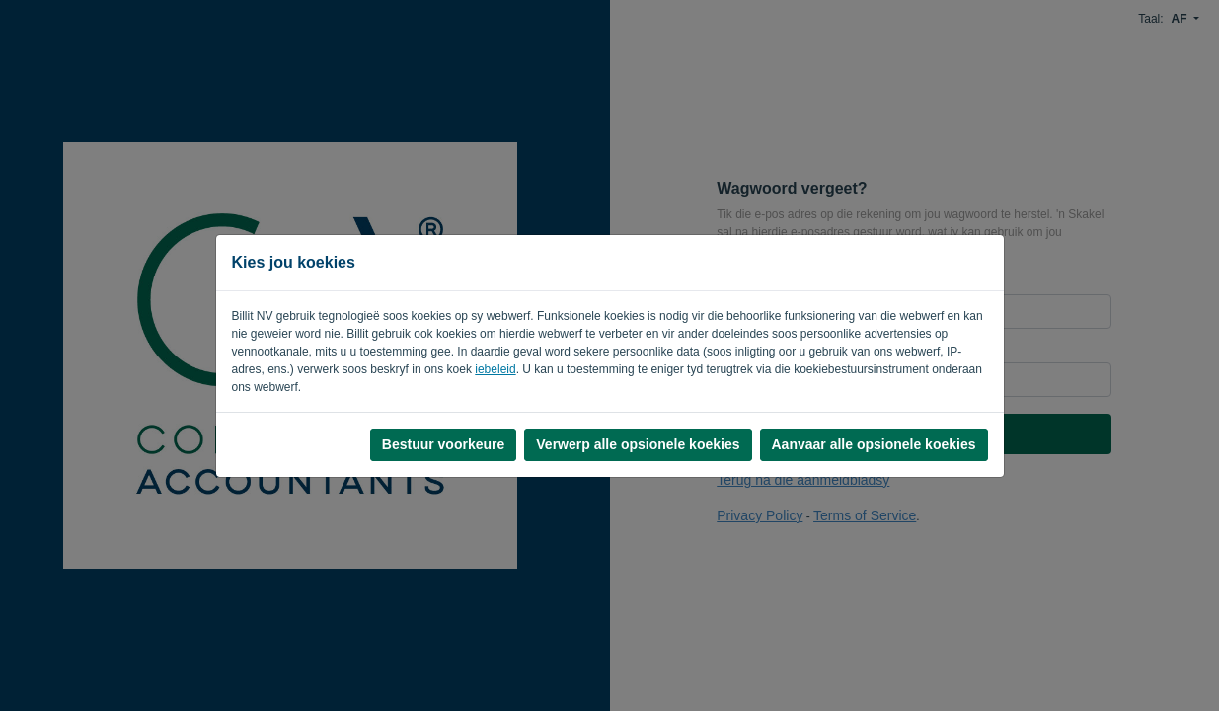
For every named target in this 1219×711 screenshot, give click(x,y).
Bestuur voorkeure (443, 444)
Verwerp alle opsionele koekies (637, 444)
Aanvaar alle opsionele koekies (874, 444)
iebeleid (495, 369)
